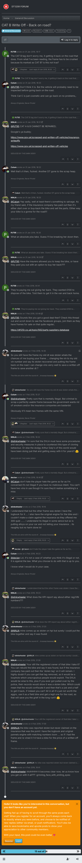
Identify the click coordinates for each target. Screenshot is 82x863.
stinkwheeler (16, 351)
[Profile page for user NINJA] (5, 124)
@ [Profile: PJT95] (15, 87)
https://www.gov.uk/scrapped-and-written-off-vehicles (39, 146)
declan (14, 477)
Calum (14, 83)
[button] (4, 859)
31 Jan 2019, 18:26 (33, 233)
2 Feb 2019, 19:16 (38, 507)
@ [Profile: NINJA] (15, 630)
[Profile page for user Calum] (5, 84)
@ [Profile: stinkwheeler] (18, 398)
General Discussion (11, 31)
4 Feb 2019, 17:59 (38, 724)
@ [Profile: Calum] (15, 201)
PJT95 (13, 52)
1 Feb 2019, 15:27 (32, 394)
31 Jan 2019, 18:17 (32, 52)
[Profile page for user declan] (5, 479)
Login (18, 841)
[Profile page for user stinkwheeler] (5, 352)
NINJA (14, 122)
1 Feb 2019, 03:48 (32, 313)
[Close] (77, 804)
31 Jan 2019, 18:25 (33, 197)
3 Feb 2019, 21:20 (38, 626)
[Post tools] (78, 69)
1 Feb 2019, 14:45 (38, 351)
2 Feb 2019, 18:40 (33, 477)
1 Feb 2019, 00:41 (32, 286)
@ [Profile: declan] (15, 557)
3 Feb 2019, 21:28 (32, 660)
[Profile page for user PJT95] (5, 53)
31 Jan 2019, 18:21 (33, 122)
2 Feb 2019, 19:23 (32, 554)
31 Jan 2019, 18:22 (33, 167)
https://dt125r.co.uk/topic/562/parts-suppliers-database (40, 329)
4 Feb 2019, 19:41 (32, 767)
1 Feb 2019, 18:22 (32, 437)
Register (9, 841)
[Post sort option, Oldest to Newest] (5, 39)
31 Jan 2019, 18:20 (33, 83)
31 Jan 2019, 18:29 (33, 257)
